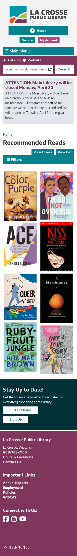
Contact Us (12, 462)
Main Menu (17, 50)
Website (34, 60)
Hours (44, 30)
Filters (14, 160)
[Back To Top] (38, 547)
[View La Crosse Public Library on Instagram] (14, 520)
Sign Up (15, 419)
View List (65, 152)
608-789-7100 (15, 452)
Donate (27, 40)
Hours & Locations (18, 457)
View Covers (43, 152)
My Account (48, 40)
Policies (9, 492)
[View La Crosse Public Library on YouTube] (23, 520)
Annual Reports (15, 483)
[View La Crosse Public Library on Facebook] (6, 520)
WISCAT (10, 497)
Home (7, 135)
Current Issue (20, 410)
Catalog (14, 60)
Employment (13, 488)
